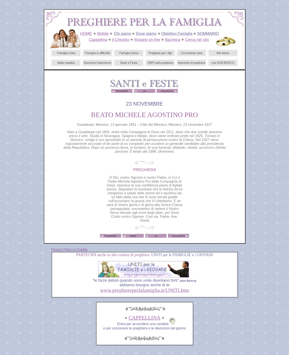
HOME (86, 33)
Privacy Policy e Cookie (69, 249)
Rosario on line (147, 40)
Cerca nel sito (197, 40)
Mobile (103, 33)
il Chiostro (120, 40)
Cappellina (98, 40)
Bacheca (172, 40)
